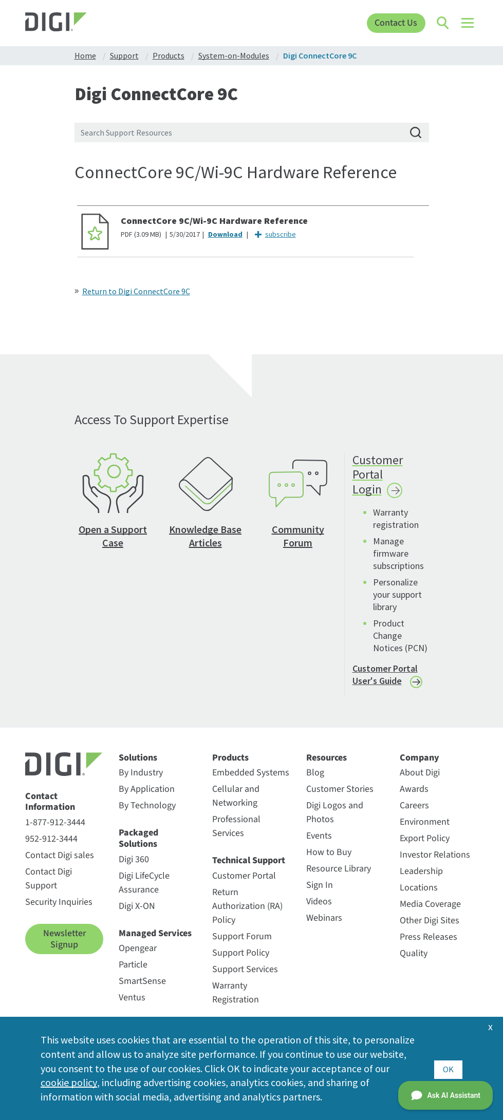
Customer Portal (244, 882)
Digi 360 (134, 865)
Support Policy (240, 959)
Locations (419, 894)
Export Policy (425, 845)
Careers (414, 812)
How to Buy (328, 858)
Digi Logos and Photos (334, 819)
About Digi (420, 779)
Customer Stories (340, 795)
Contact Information (50, 808)
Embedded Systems (250, 779)
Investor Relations (435, 861)
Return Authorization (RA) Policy (247, 913)
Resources (326, 764)
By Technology (147, 812)
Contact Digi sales (59, 862)
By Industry (141, 779)
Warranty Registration (235, 999)
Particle (133, 971)
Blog (315, 779)
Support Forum (242, 943)
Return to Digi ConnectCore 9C (136, 291)
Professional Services (236, 833)
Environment (425, 828)
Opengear (138, 954)
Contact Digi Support (48, 885)
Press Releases (428, 943)
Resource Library (338, 875)
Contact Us (396, 22)
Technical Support (248, 867)
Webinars (324, 924)
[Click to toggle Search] (443, 23)
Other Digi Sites (429, 927)
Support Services (245, 976)
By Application (147, 795)
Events (319, 842)
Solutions (138, 764)
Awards (414, 795)
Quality (413, 960)
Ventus (132, 1004)
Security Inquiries (58, 908)
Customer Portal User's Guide (385, 681)
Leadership (421, 877)
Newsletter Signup (64, 946)
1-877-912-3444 (55, 829)
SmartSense (142, 987)
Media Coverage (430, 910)
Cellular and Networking (235, 802)
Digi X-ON (137, 912)
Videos (319, 908)
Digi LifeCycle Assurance (144, 889)
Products (230, 764)
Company (419, 764)
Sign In (319, 891)
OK (448, 1068)
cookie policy (69, 1082)
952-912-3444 (51, 845)
